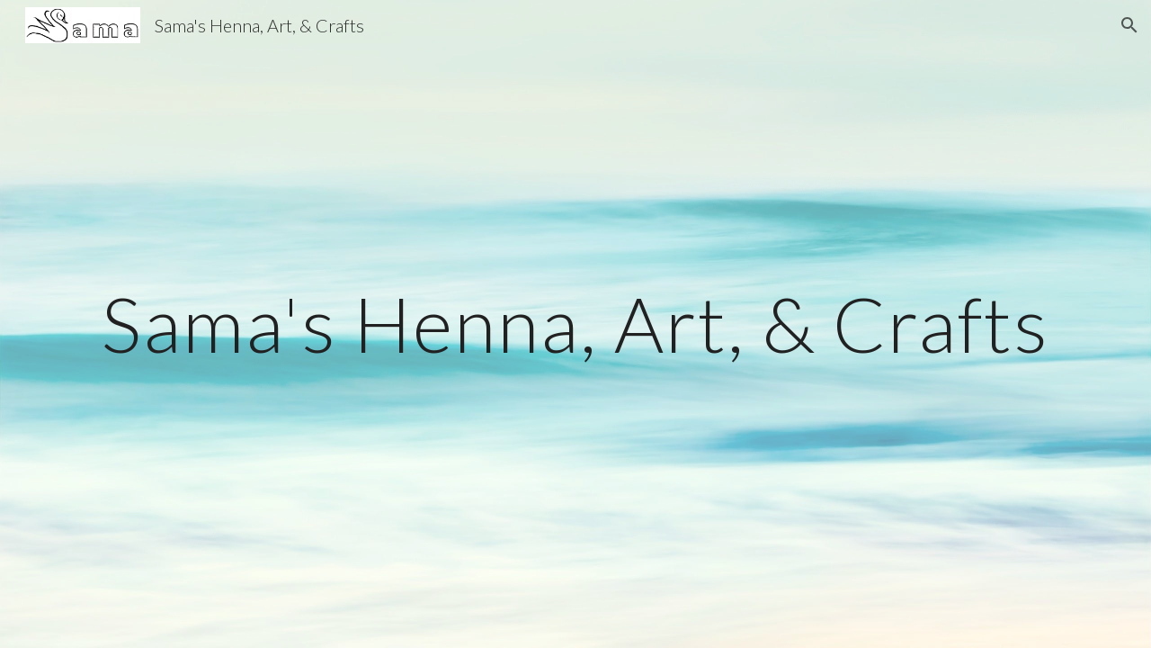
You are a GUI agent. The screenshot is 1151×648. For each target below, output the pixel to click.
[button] (1129, 25)
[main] (575, 323)
